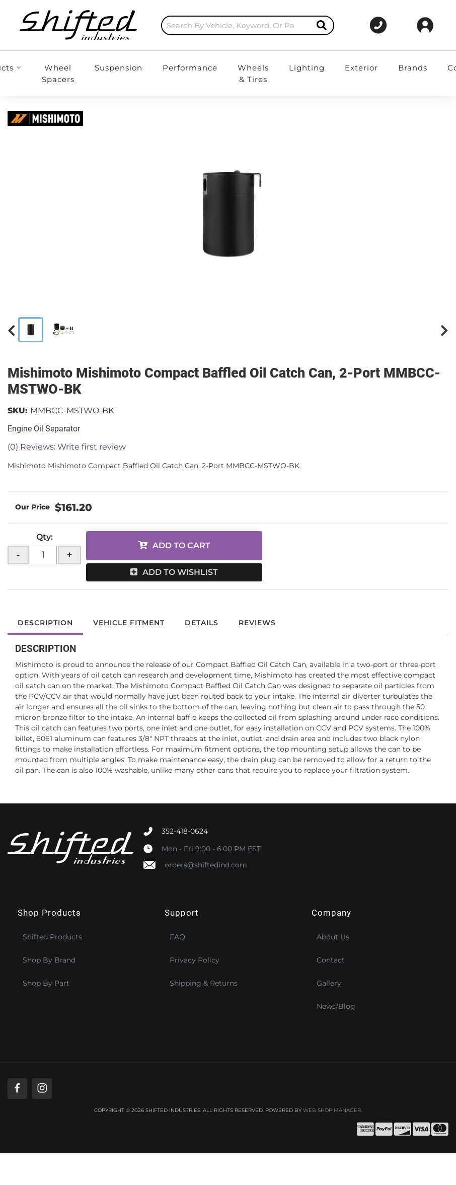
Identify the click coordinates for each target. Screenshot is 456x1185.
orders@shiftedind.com (206, 864)
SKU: (18, 410)
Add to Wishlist (180, 572)
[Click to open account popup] (425, 25)
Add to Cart (181, 545)
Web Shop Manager (332, 1110)
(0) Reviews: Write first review (67, 447)
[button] (237, 25)
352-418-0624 (185, 831)
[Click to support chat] (376, 25)
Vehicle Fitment (129, 622)
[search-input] (225, 25)
